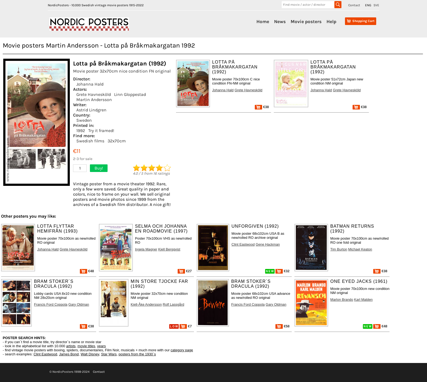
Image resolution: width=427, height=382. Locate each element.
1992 (80, 130)
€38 (262, 107)
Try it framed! (101, 130)
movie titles (86, 346)
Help (331, 21)
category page (182, 350)
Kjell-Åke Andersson (146, 304)
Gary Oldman (78, 304)
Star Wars (109, 354)
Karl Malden (363, 300)
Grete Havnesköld (93, 94)
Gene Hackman (268, 244)
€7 (186, 326)
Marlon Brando (341, 300)
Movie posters (306, 21)
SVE (376, 5)
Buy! (99, 168)
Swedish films (90, 140)
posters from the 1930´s (137, 354)
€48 (87, 271)
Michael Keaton (360, 249)
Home (262, 21)
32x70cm (117, 140)
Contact (354, 5)
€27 (185, 271)
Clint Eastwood (243, 244)
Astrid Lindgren (91, 109)
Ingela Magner (146, 249)
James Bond (69, 354)
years (101, 346)
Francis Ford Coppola (50, 304)
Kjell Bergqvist (169, 249)
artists (71, 346)
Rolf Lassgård (173, 304)
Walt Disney (90, 354)
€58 (282, 326)
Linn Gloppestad (130, 94)
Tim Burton (338, 249)
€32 (282, 271)
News (280, 21)
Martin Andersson (94, 99)
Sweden (84, 120)
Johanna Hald (89, 84)
